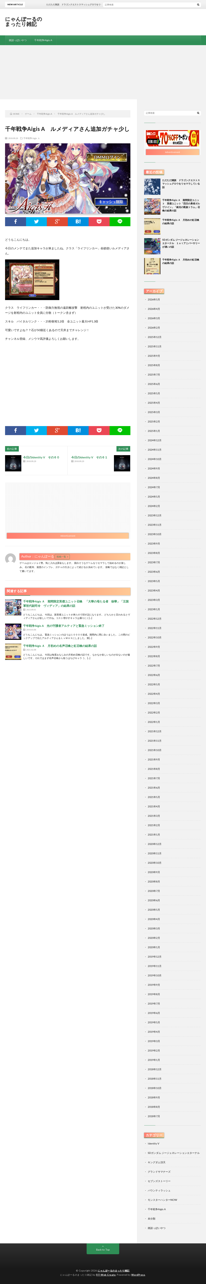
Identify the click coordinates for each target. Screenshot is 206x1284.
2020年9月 (154, 872)
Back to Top (103, 1249)
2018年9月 (154, 1097)
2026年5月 (154, 299)
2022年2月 (154, 712)
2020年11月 (155, 853)
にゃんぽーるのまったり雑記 (23, 21)
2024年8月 (154, 477)
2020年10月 (155, 862)
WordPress (138, 1274)
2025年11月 (155, 346)
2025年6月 (154, 383)
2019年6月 (154, 1012)
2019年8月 (154, 994)
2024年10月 (155, 459)
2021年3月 (154, 815)
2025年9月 (154, 355)
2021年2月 (154, 825)
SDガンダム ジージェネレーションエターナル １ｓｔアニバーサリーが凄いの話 (181, 243)
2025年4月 (154, 402)
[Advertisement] (103, 72)
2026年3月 (154, 318)
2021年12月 (155, 731)
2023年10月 (155, 534)
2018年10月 (155, 1088)
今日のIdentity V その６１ (89, 457)
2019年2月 (154, 1050)
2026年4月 (154, 308)
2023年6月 (154, 571)
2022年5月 (154, 684)
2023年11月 (155, 524)
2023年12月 (155, 515)
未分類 (151, 1218)
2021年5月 (154, 797)
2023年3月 (154, 599)
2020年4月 (154, 919)
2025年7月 (154, 374)
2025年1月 (154, 430)
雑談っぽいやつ (18, 40)
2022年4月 (154, 693)
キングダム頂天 (156, 1162)
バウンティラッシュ (159, 1190)
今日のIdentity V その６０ (41, 457)
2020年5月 (154, 909)
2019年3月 (154, 1041)
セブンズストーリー (159, 1181)
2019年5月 (154, 1022)
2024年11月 (155, 449)
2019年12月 (155, 956)
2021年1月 (154, 834)
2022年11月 (155, 628)
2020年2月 (154, 937)
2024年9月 (154, 468)
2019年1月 (154, 1059)
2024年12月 (155, 440)
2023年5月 (154, 581)
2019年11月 (155, 966)
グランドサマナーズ (159, 1171)
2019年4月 (154, 1031)
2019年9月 (154, 984)
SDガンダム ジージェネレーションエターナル (174, 1152)
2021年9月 (154, 759)
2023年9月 (154, 543)
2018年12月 (155, 1069)
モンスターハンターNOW (162, 1199)
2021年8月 (154, 768)
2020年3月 (154, 928)
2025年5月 (154, 393)
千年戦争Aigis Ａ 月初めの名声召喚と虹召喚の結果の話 (60, 645)
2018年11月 (155, 1078)
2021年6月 (154, 787)
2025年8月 (154, 365)
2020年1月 (154, 947)
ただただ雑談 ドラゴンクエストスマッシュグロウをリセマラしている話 (181, 184)
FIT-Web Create (106, 1274)
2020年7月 (154, 890)
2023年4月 (154, 590)
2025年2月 (154, 421)
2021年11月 (155, 740)
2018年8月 (154, 1106)
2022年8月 (154, 656)
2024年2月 (154, 505)
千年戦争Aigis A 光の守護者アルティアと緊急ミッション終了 (64, 625)
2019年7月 (154, 1003)
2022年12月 (155, 618)
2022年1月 (154, 721)
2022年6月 (154, 674)
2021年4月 (154, 806)
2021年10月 (155, 750)
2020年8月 (154, 881)
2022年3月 (154, 703)
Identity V (153, 1143)
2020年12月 (155, 843)
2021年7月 (154, 778)
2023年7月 (154, 562)
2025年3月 (154, 412)
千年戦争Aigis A (43, 40)
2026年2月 (154, 327)
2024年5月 (154, 496)
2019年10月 (155, 975)
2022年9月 (154, 646)
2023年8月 (154, 552)
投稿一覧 (61, 556)
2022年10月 (155, 637)
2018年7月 (154, 1116)
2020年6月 (154, 900)
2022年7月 (154, 665)
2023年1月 (154, 609)
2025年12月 (155, 337)
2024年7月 (154, 487)
